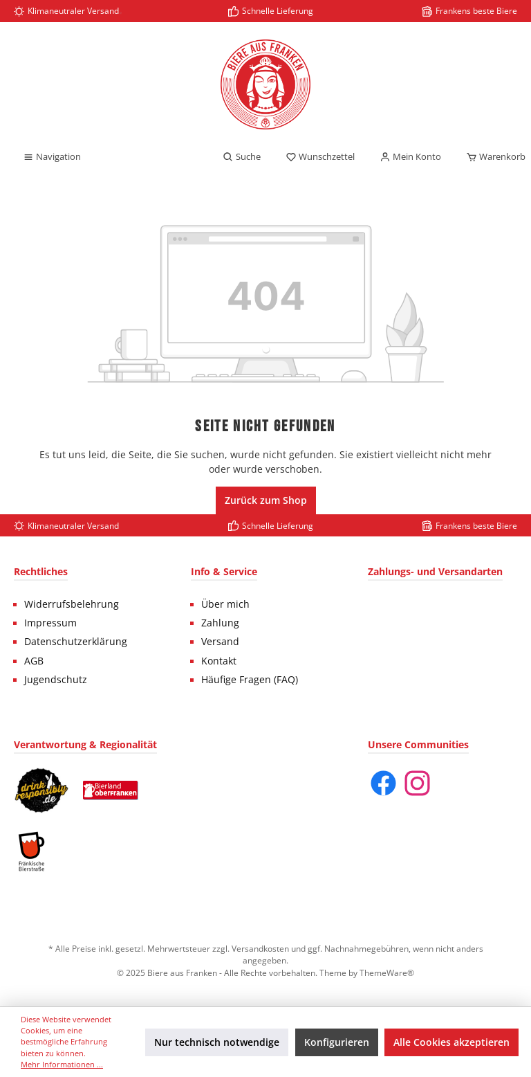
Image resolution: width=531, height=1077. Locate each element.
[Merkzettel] (320, 157)
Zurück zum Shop (266, 500)
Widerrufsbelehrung (71, 604)
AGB (34, 661)
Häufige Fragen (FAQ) (249, 679)
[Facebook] (383, 783)
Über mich (225, 604)
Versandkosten (260, 948)
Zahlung (220, 623)
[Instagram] (417, 783)
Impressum (50, 623)
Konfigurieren (336, 1042)
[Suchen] (242, 157)
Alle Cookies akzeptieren (451, 1042)
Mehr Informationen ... (62, 1064)
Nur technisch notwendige (216, 1042)
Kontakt (218, 661)
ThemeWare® (387, 972)
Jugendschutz (55, 679)
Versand (220, 641)
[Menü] (52, 157)
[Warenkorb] (491, 157)
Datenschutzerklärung (75, 641)
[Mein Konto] (410, 157)
